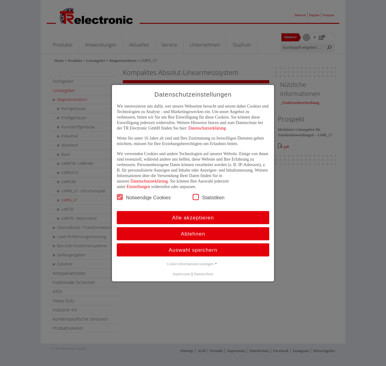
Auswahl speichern (193, 250)
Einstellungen (138, 186)
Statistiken (208, 197)
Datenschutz (203, 273)
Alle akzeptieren (193, 217)
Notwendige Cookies (144, 197)
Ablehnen (193, 233)
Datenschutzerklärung (207, 128)
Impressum (182, 273)
